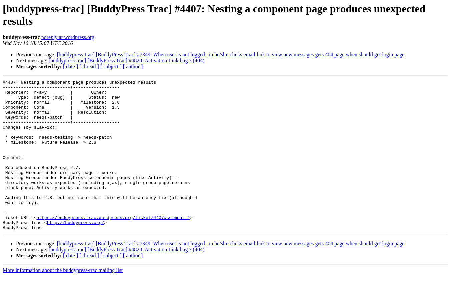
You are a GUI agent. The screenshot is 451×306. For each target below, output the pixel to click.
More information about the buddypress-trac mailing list (63, 300)
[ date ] (70, 66)
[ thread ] (89, 66)
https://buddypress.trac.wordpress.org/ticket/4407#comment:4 (113, 245)
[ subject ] (111, 66)
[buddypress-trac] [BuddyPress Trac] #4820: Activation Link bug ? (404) (126, 60)
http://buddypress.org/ (75, 251)
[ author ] (133, 66)
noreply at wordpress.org (67, 37)
